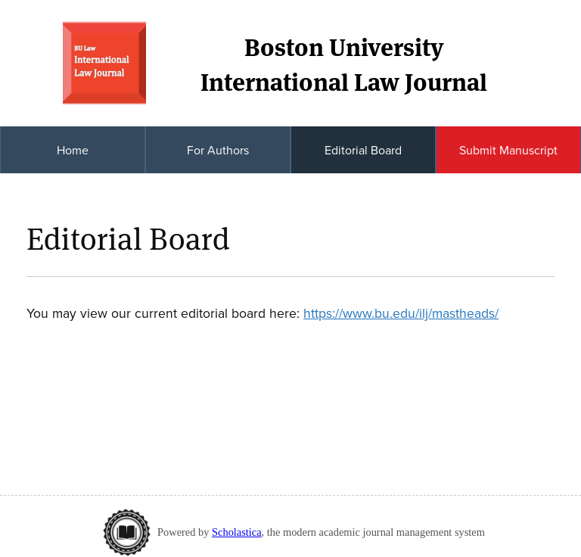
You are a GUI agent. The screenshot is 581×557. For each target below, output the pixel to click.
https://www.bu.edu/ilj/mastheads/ (401, 312)
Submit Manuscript (508, 150)
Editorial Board (363, 150)
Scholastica (237, 532)
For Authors (218, 150)
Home (73, 150)
